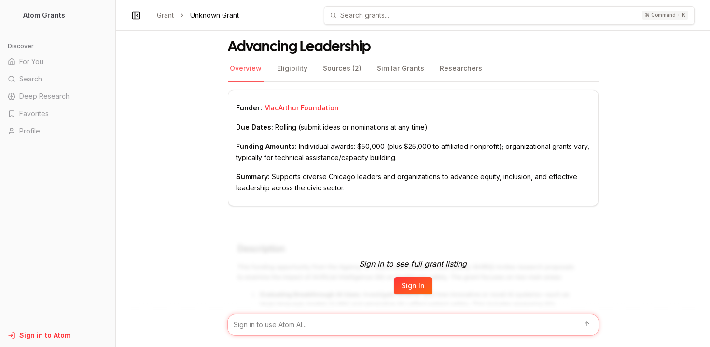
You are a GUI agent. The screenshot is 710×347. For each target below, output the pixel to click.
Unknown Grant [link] (214, 15)
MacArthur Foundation (301, 108)
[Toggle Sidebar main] (115, 173)
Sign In (413, 285)
